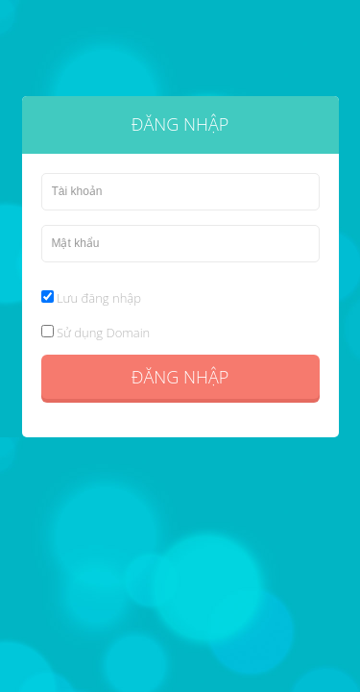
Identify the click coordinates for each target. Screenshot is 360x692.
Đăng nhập (180, 376)
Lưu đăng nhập (91, 298)
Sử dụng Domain (96, 332)
